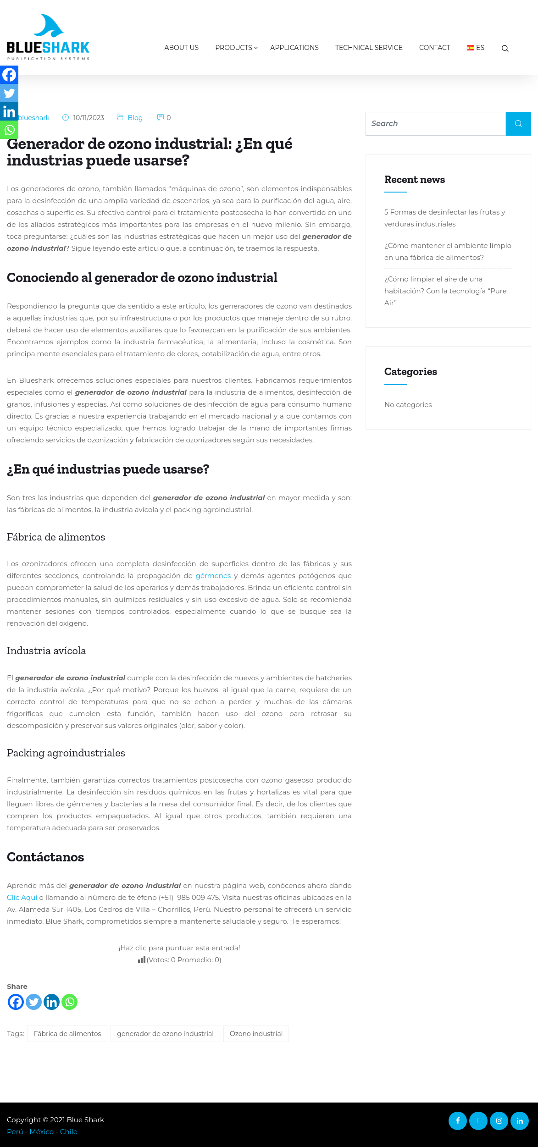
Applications (294, 48)
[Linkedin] (52, 1002)
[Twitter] (34, 1002)
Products (233, 48)
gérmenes (213, 575)
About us (182, 48)
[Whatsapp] (69, 1002)
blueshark (34, 118)
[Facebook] (16, 1002)
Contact (434, 48)
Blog (135, 118)
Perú (15, 1131)
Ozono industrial (256, 1034)
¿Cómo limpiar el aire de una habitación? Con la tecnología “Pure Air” (445, 291)
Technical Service (369, 48)
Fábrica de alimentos (67, 1034)
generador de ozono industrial (165, 1034)
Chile (69, 1131)
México (41, 1131)
